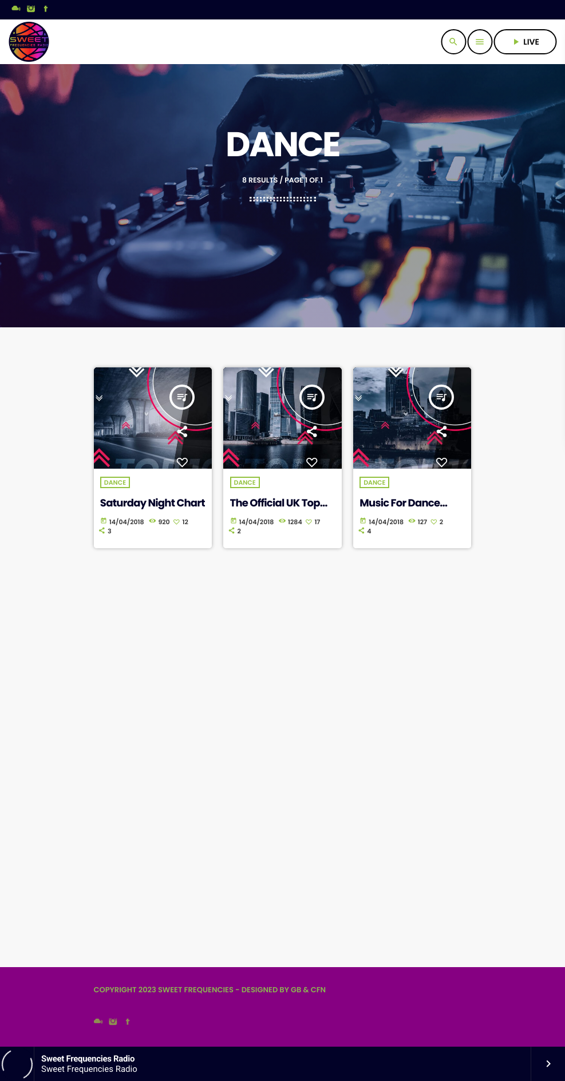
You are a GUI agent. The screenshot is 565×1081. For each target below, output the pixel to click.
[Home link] (29, 42)
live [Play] (525, 41)
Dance (115, 482)
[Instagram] (30, 10)
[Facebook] (45, 10)
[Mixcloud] (16, 10)
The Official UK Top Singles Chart (275, 509)
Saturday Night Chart (152, 503)
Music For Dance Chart (399, 509)
